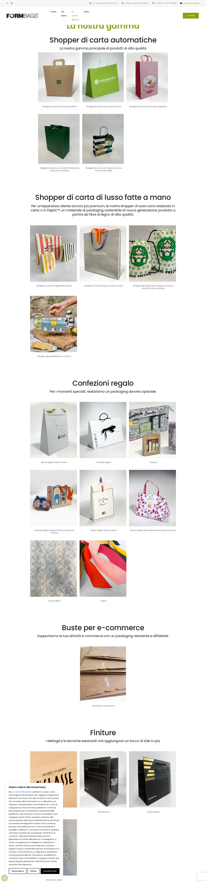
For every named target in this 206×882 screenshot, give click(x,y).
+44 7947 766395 (169, 3)
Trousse (153, 462)
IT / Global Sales (98, 3)
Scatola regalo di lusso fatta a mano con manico (54, 531)
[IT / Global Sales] (90, 3)
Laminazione (153, 811)
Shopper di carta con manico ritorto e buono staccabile (104, 169)
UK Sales (158, 3)
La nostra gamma (115, 11)
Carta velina (54, 600)
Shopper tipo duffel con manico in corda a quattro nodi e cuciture (153, 287)
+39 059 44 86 (111, 3)
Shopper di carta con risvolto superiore (148, 106)
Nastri (104, 600)
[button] (191, 12)
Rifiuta (33, 871)
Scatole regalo (104, 462)
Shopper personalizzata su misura (54, 356)
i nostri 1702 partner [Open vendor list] (23, 792)
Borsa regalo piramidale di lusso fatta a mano (153, 530)
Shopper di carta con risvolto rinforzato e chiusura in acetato (59, 169)
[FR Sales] (122, 3)
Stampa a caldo (54, 879)
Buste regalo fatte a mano (104, 530)
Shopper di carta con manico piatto (59, 106)
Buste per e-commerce (104, 705)
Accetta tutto (50, 871)
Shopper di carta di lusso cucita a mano (103, 285)
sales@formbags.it (191, 3)
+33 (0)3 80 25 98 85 (140, 3)
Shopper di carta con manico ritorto (103, 106)
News (131, 11)
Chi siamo (97, 11)
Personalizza (18, 871)
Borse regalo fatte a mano (54, 462)
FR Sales (128, 3)
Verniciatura (104, 811)
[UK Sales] (153, 3)
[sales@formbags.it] (181, 3)
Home (85, 11)
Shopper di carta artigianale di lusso (54, 285)
